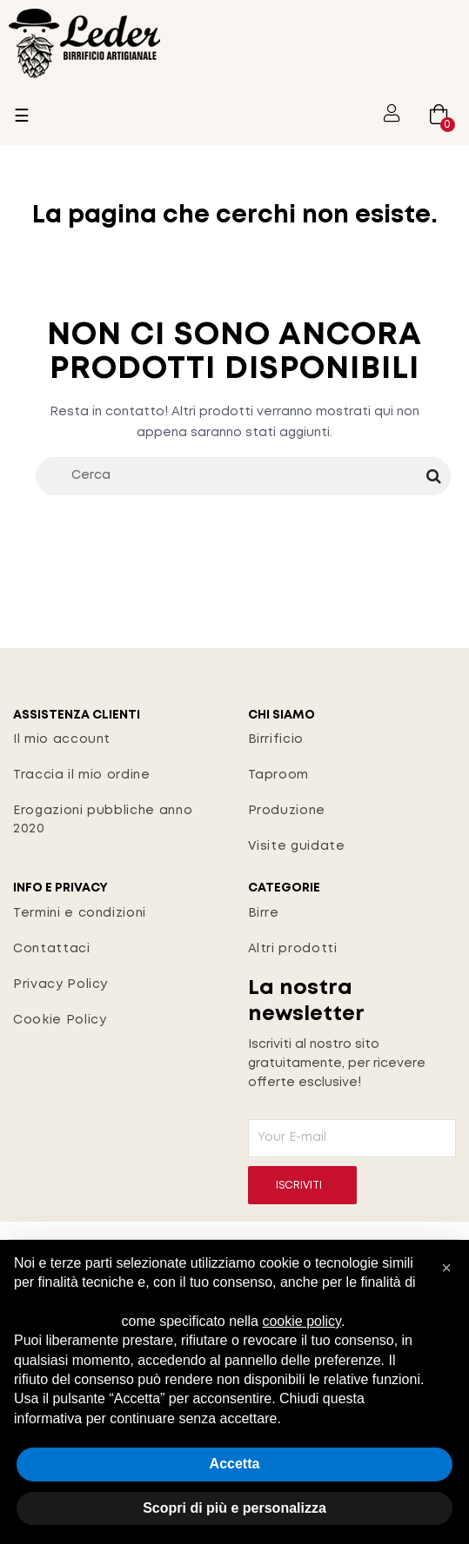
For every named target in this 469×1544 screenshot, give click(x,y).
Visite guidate (296, 846)
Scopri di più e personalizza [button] (234, 1508)
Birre (263, 913)
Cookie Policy (59, 1020)
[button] (446, 1268)
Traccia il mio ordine (82, 775)
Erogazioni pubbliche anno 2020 (102, 819)
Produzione (287, 810)
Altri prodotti (293, 949)
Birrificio (276, 739)
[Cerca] (243, 476)
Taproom (279, 775)
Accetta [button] (235, 1463)
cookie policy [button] (301, 1321)
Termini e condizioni (79, 913)
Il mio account (62, 739)
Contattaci (51, 949)
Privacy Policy (60, 984)
